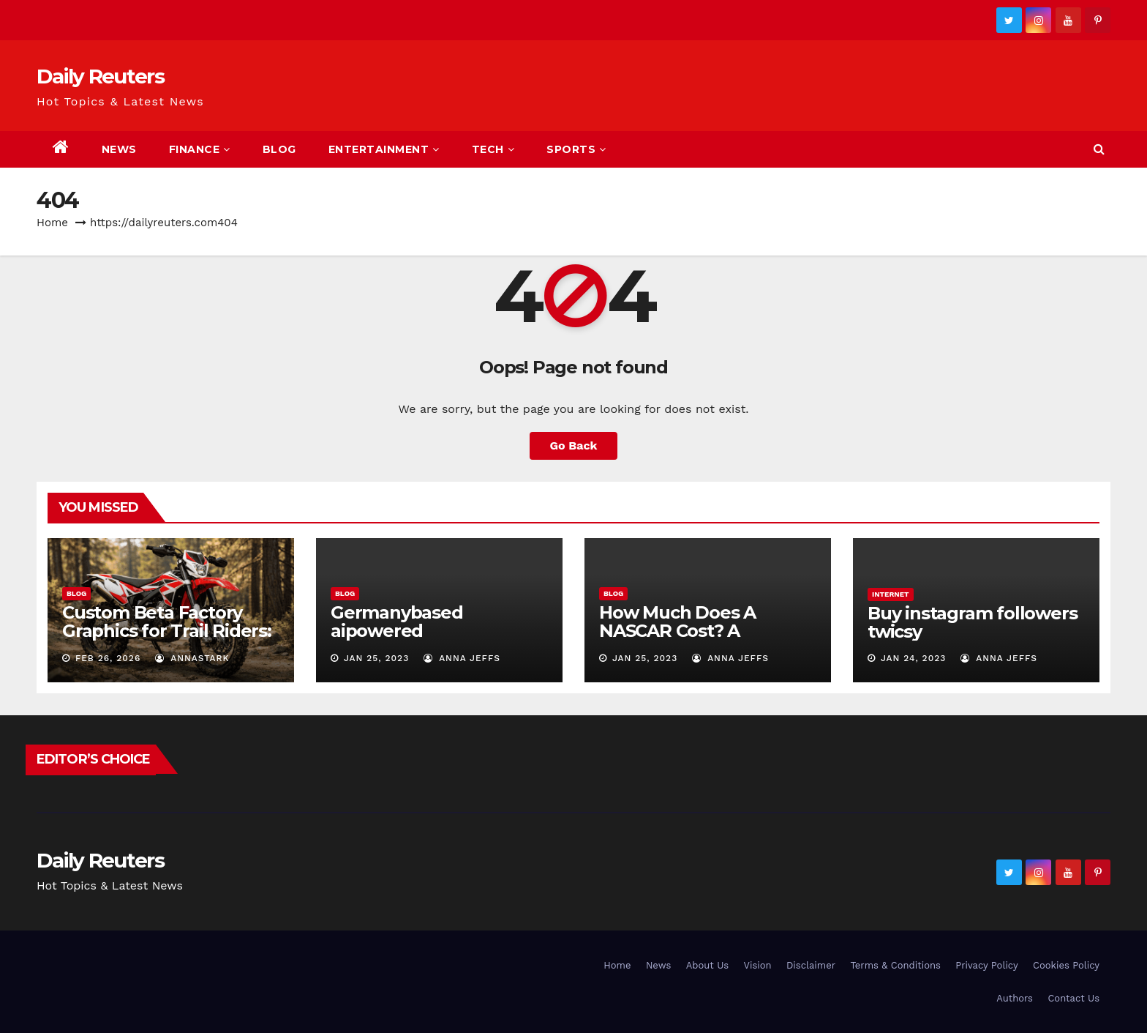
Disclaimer (810, 965)
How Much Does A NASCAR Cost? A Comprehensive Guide (695, 631)
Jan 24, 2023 (913, 658)
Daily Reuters (100, 76)
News (119, 149)
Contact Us (1073, 998)
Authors (1014, 998)
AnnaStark (192, 658)
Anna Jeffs (462, 658)
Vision (758, 965)
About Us (707, 965)
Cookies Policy (1066, 965)
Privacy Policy (986, 965)
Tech (493, 149)
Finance (199, 149)
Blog (279, 149)
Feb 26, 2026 (107, 658)
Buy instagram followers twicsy (972, 622)
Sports (576, 149)
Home (52, 222)
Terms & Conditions (895, 965)
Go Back (574, 445)
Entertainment (384, 149)
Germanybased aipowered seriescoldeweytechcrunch (437, 640)
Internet (890, 594)
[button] (1099, 149)
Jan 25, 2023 (376, 658)
